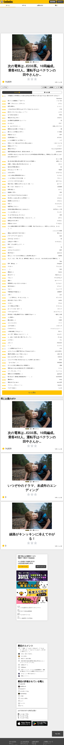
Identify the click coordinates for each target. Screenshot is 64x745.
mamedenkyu (22, 694)
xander (60, 300)
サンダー (59, 212)
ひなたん (59, 200)
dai (61, 167)
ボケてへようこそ (41, 566)
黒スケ (60, 331)
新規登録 (52, 1)
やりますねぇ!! (58, 277)
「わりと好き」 (23, 656)
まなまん (59, 198)
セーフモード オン (23, 566)
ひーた (20, 706)
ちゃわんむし (58, 241)
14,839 (6, 82)
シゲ (61, 140)
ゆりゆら (59, 137)
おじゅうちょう (58, 311)
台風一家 (59, 354)
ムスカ (60, 112)
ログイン (60, 1)
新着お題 (34, 743)
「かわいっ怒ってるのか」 (25, 654)
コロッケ (59, 308)
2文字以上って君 (57, 209)
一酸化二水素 (58, 314)
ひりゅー (59, 286)
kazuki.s (60, 385)
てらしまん (59, 266)
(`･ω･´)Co (59, 100)
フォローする (23, 716)
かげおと (59, 220)
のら (61, 317)
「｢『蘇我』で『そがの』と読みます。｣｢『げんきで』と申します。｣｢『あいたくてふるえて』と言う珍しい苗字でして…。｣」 (31, 650)
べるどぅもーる (58, 143)
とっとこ (59, 106)
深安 (61, 215)
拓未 (61, 236)
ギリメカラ (59, 297)
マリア (60, 195)
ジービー (59, 146)
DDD (61, 192)
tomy (60, 379)
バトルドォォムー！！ (56, 328)
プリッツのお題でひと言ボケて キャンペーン (32, 607)
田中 (61, 134)
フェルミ (59, 206)
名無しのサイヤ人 (57, 126)
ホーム (8, 5)
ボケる (24, 5)
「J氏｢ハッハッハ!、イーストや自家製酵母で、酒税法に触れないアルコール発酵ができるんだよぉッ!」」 (32, 670)
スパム (60, 368)
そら (61, 340)
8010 (60, 359)
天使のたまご (58, 275)
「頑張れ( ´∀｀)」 (23, 665)
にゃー (20, 701)
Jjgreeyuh (59, 373)
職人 (56, 5)
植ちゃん (59, 233)
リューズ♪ (21, 703)
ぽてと (60, 217)
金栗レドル (59, 161)
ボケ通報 (44, 87)
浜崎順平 (59, 291)
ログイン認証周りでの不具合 (32, 617)
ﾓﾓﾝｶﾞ (60, 123)
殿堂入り (11, 743)
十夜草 (60, 320)
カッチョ (59, 345)
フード (60, 323)
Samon (60, 272)
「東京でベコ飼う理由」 (25, 658)
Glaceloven (59, 98)
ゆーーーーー (58, 280)
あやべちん (59, 181)
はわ (61, 294)
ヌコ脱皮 (59, 131)
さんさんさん (58, 203)
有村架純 (59, 362)
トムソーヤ (59, 289)
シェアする (4, 87)
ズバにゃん (59, 306)
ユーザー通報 (59, 87)
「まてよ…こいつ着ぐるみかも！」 (27, 673)
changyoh (59, 263)
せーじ (60, 189)
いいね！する (23, 714)
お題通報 (51, 87)
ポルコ (60, 164)
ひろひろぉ (59, 172)
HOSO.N (60, 357)
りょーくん (59, 371)
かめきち (59, 117)
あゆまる (59, 253)
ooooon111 (22, 689)
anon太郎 (59, 382)
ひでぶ (60, 103)
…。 (61, 244)
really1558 (21, 684)
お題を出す (40, 5)
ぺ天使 (20, 696)
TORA (60, 114)
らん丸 (60, 388)
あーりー (59, 184)
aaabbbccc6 (22, 686)
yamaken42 (59, 151)
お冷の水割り (58, 351)
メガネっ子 (59, 325)
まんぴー (59, 334)
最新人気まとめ (24, 743)
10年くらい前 (58, 82)
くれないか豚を (23, 698)
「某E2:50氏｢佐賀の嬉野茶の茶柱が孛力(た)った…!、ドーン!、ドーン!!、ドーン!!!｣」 (31, 661)
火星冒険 (59, 186)
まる (61, 348)
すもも (60, 303)
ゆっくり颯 (59, 159)
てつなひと (59, 223)
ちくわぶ (59, 175)
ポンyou (60, 337)
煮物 (61, 365)
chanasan (59, 342)
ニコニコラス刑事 (57, 230)
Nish (61, 269)
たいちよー (59, 283)
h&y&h (60, 169)
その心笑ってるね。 (24, 691)
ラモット (59, 178)
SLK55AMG (59, 376)
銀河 (61, 250)
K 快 (61, 109)
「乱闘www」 (22, 667)
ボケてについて (47, 743)
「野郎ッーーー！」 (24, 676)
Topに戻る (57, 733)
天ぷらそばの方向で (57, 148)
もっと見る (32, 392)
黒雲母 (60, 255)
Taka (60, 261)
